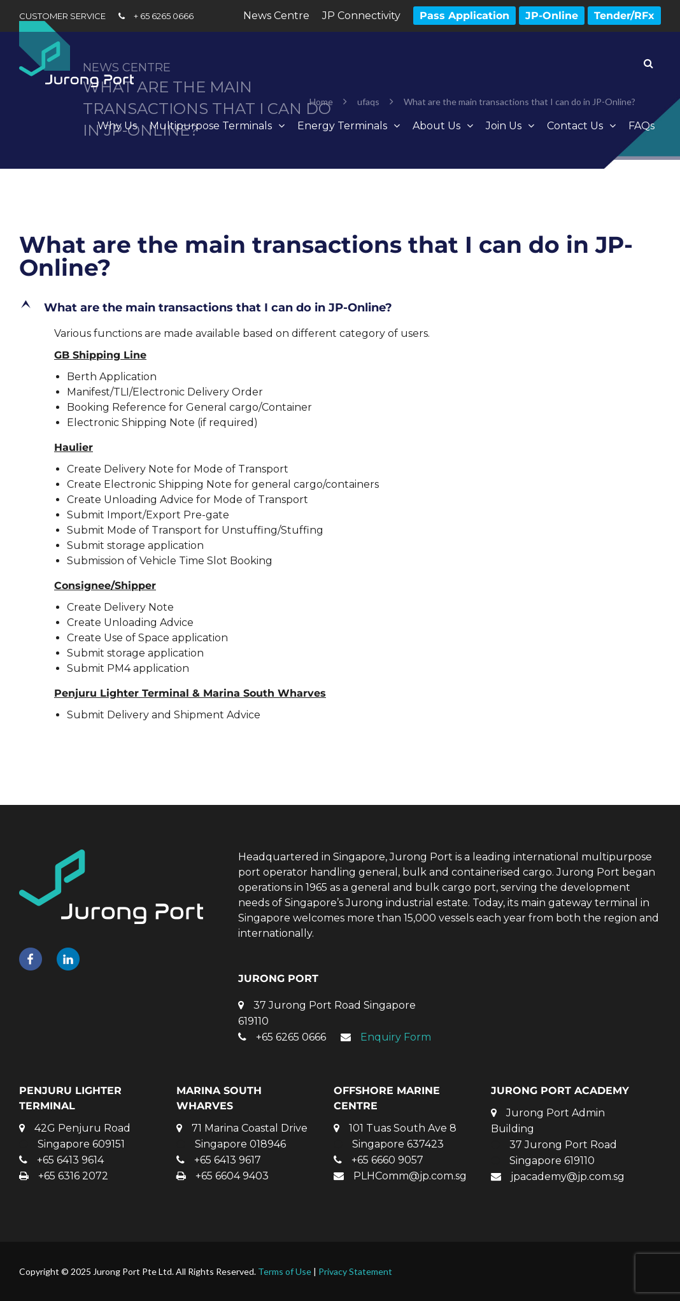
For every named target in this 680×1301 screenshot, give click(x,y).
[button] (340, 308)
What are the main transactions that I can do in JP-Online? (326, 256)
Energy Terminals (342, 126)
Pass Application (464, 16)
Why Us (117, 126)
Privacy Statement (355, 1271)
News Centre (276, 16)
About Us (436, 126)
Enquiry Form (395, 1037)
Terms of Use (284, 1271)
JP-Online (551, 16)
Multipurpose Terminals (211, 126)
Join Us (503, 126)
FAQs (641, 126)
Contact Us (575, 126)
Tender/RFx (624, 16)
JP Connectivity (361, 16)
